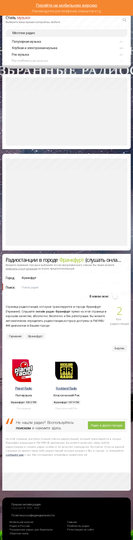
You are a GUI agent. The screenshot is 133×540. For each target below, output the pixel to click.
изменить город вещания (21, 268)
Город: (10, 278)
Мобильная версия (21, 522)
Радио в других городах (106, 425)
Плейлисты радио (78, 526)
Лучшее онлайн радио (26, 504)
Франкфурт (35, 336)
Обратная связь (19, 533)
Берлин (119, 348)
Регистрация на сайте (80, 529)
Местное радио (23, 33)
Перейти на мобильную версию (66, 5)
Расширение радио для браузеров (31, 529)
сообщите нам (14, 454)
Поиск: (10, 287)
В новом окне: (99, 296)
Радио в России (20, 526)
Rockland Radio (66, 388)
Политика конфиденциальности (33, 515)
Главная (72, 522)
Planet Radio (23, 388)
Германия (15, 336)
